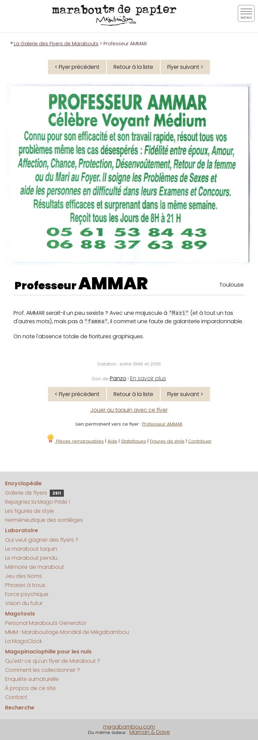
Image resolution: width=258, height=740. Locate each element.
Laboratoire (21, 530)
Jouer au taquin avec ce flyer (129, 410)
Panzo (118, 378)
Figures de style (167, 441)
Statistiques (133, 441)
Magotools (20, 614)
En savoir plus (148, 378)
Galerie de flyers (34, 493)
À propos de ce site (30, 688)
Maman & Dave (149, 732)
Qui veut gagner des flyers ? (41, 540)
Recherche (19, 707)
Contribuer (200, 441)
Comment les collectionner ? (42, 670)
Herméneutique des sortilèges (44, 520)
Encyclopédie (23, 483)
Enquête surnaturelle (32, 679)
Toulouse (231, 285)
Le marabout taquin (31, 549)
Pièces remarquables (75, 441)
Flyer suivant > (185, 67)
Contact (16, 697)
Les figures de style (29, 511)
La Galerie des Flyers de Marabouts (56, 43)
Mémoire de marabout (34, 567)
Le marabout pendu (31, 558)
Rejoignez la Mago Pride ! (37, 502)
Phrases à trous (25, 585)
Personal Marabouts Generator (45, 623)
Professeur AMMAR (162, 424)
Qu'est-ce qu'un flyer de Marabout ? (52, 661)
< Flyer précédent (77, 67)
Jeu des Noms (23, 576)
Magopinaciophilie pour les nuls (48, 651)
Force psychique (26, 594)
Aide (112, 441)
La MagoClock (23, 641)
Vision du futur (24, 603)
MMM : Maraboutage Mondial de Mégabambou (67, 632)
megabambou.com (129, 727)
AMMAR (113, 283)
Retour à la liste (133, 67)
